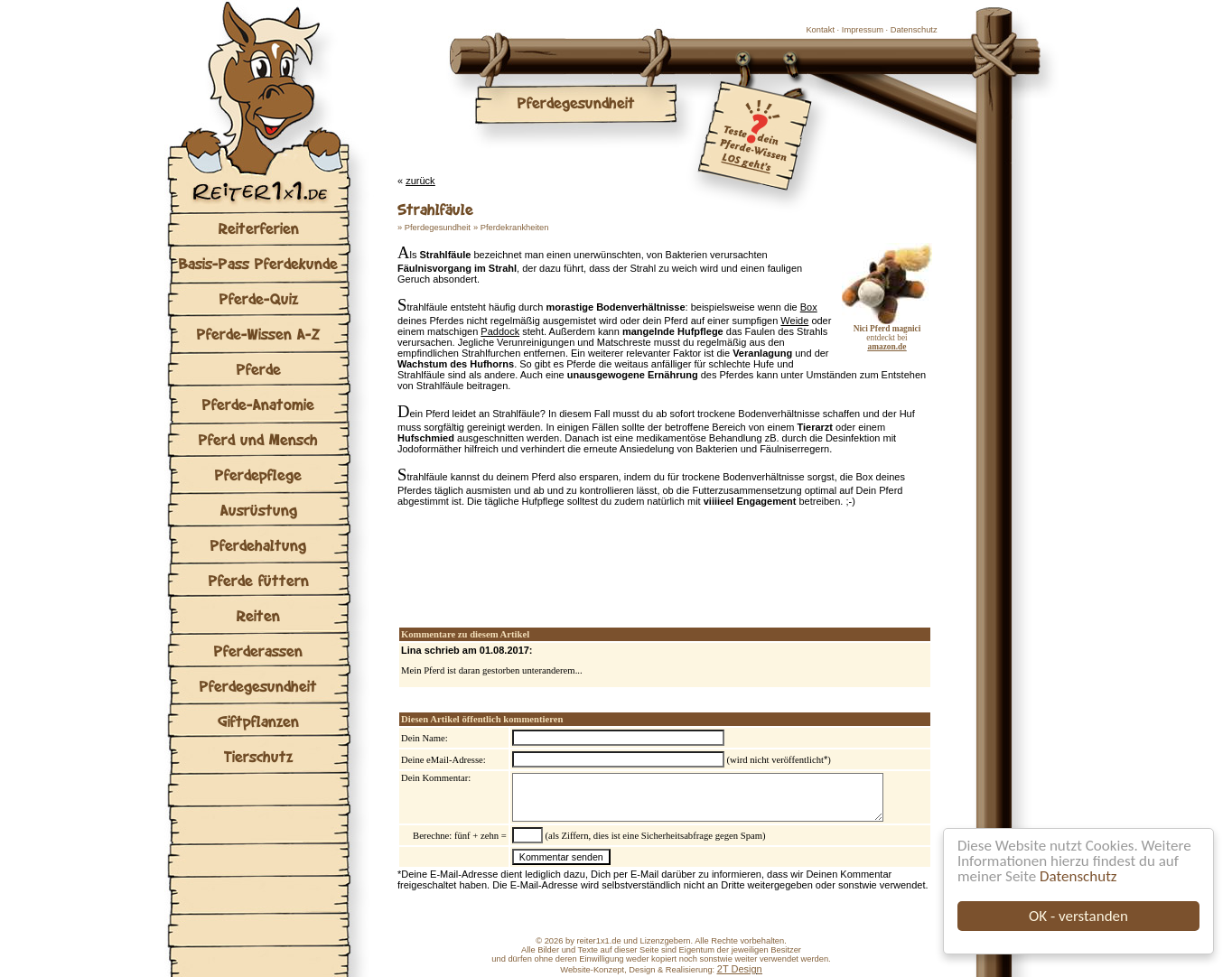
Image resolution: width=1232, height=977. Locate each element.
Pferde (259, 368)
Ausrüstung (258, 509)
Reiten (258, 615)
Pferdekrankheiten (515, 227)
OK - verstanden (1078, 916)
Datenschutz (1078, 876)
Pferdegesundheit (258, 685)
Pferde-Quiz (258, 298)
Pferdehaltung (258, 544)
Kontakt (820, 29)
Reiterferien (259, 228)
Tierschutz (258, 756)
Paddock (500, 331)
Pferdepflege (258, 474)
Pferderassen (258, 650)
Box (808, 307)
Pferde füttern (259, 580)
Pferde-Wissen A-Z (258, 333)
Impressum (862, 29)
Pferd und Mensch (258, 439)
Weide (794, 320)
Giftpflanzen (258, 721)
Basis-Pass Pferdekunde (258, 263)
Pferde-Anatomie (258, 404)
